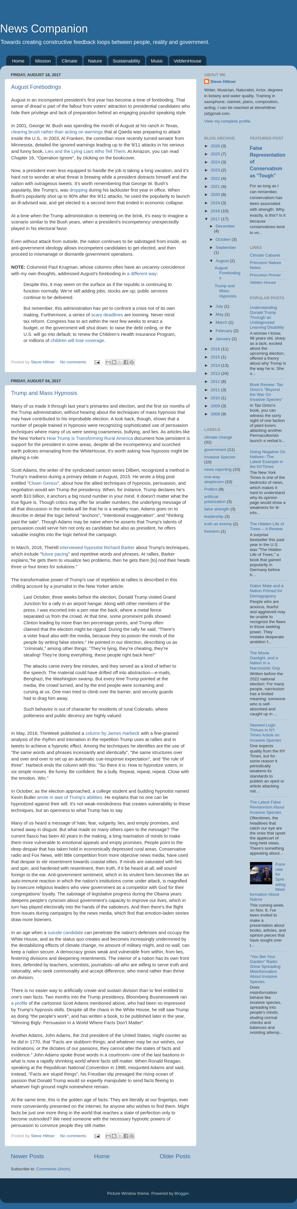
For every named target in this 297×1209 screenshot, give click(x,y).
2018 (216, 211)
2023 (216, 170)
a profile (19, 1003)
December (225, 226)
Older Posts (175, 1156)
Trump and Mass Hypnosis (44, 393)
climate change (218, 437)
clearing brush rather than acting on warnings (57, 131)
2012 (216, 381)
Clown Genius (43, 483)
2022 (216, 178)
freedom (212, 531)
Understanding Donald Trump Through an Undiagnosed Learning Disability (267, 317)
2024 (216, 162)
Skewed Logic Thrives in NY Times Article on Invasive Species (265, 733)
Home (18, 60)
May (220, 314)
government (215, 449)
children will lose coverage (77, 340)
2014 (216, 365)
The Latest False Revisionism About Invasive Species (267, 807)
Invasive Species (219, 457)
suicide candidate (65, 932)
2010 (216, 398)
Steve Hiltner (223, 81)
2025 (216, 154)
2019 (216, 203)
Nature (95, 60)
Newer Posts (27, 1156)
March (222, 322)
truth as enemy (218, 524)
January (224, 338)
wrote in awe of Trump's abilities (69, 797)
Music (157, 60)
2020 (216, 194)
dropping (79, 190)
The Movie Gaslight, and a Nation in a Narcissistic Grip (265, 660)
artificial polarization (215, 499)
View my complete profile (227, 121)
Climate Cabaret (265, 255)
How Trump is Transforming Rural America (90, 438)
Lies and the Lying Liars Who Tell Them (85, 151)
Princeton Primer (265, 275)
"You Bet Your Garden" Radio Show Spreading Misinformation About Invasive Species (265, 969)
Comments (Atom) (54, 1169)
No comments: (74, 362)
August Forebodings (36, 87)
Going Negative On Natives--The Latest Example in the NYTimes (268, 459)
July (220, 306)
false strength (216, 509)
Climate (69, 60)
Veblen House (263, 282)
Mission (43, 60)
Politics (210, 489)
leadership (213, 516)
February (225, 330)
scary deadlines (107, 314)
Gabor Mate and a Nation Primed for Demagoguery (267, 590)
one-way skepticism (214, 479)
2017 (216, 219)
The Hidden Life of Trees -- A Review (267, 526)
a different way (142, 273)
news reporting (218, 469)
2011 (216, 390)
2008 (216, 414)
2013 (216, 373)
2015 (216, 357)
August (223, 260)
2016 (216, 349)
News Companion (44, 28)
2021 (216, 186)
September (226, 247)
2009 (216, 406)
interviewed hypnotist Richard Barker (97, 547)
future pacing (55, 554)
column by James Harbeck (112, 733)
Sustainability (126, 60)
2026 (216, 146)
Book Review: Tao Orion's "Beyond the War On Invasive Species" (266, 392)
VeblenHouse (187, 60)
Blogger (181, 1193)
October (224, 239)
